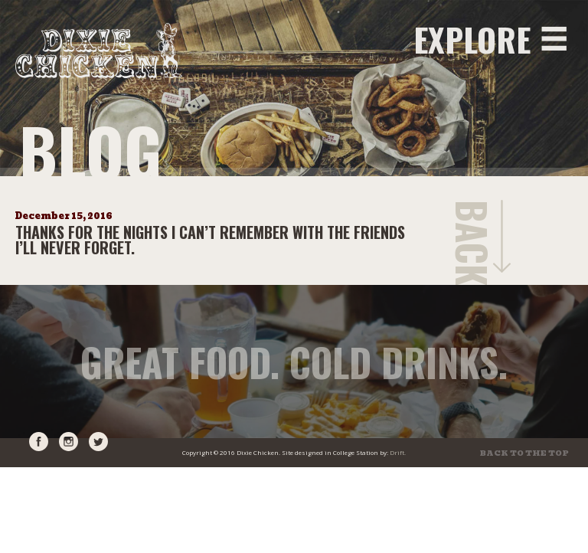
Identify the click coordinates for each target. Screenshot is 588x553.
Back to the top (524, 453)
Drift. (398, 452)
